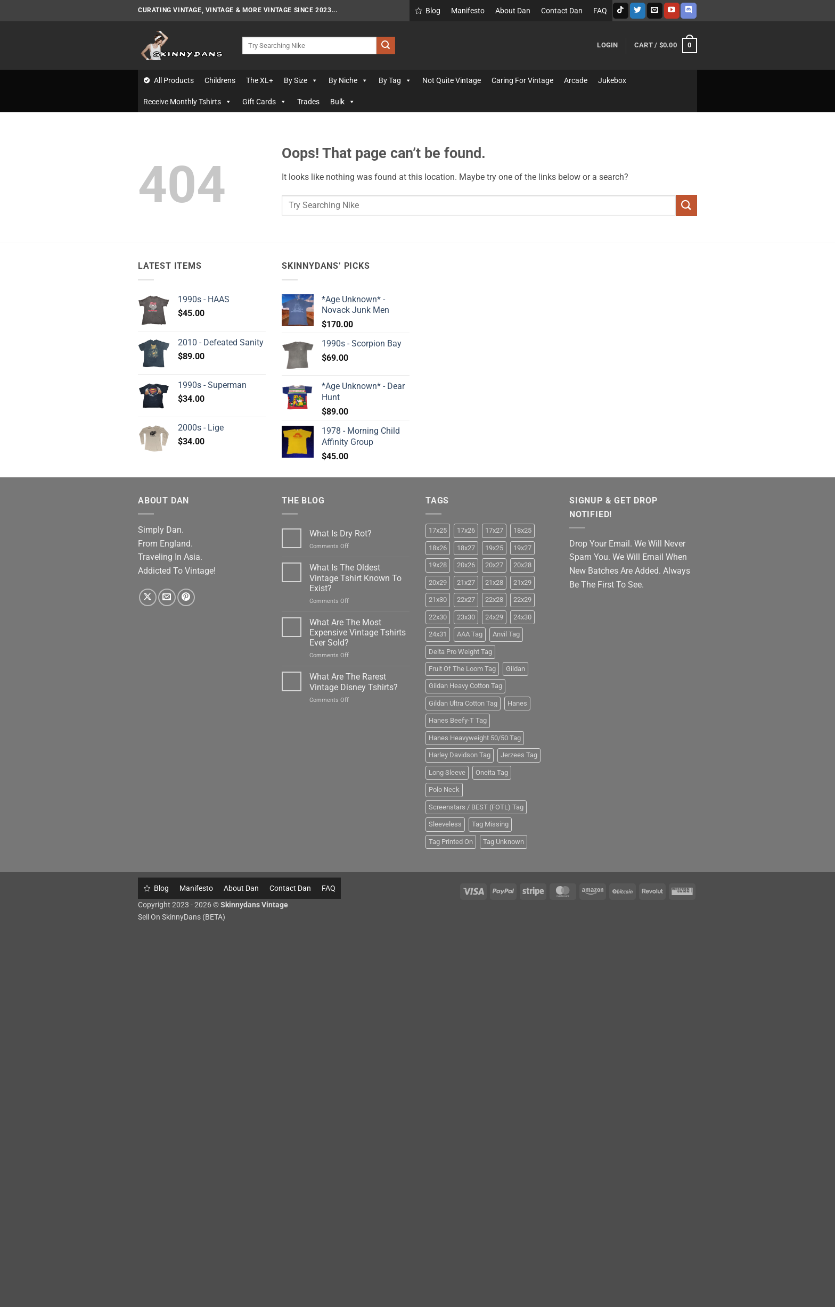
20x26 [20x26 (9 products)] (466, 565)
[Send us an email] (654, 11)
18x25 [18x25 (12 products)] (522, 530)
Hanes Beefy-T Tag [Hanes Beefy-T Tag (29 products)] (458, 720)
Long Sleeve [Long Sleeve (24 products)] (447, 772)
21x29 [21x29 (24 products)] (522, 582)
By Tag (395, 80)
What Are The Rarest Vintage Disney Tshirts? (353, 682)
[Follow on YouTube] (672, 11)
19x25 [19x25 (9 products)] (494, 548)
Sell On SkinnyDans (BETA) (181, 917)
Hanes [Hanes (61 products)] (517, 703)
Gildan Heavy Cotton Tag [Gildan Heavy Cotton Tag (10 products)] (465, 686)
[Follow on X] (148, 597)
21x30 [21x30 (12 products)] (438, 599)
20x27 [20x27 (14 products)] (494, 565)
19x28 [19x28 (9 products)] (438, 565)
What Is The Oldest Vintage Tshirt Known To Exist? (355, 577)
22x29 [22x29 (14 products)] (522, 599)
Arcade (575, 80)
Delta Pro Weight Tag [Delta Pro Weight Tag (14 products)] (460, 652)
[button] (607, 45)
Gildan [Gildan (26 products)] (515, 669)
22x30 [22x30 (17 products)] (438, 617)
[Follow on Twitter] (637, 11)
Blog (432, 10)
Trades (308, 101)
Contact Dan (562, 10)
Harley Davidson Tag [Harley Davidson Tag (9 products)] (459, 755)
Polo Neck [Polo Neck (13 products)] (444, 789)
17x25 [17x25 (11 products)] (438, 530)
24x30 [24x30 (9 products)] (522, 617)
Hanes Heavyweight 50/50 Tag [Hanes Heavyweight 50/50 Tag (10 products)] (475, 738)
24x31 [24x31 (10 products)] (438, 634)
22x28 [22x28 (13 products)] (494, 599)
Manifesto (468, 10)
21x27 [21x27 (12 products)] (466, 582)
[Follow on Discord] (688, 11)
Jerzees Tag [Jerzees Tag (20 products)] (519, 755)
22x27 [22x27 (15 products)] (466, 599)
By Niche (348, 80)
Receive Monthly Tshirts (187, 101)
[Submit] (385, 46)
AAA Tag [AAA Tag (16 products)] (469, 634)
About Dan (512, 10)
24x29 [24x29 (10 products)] (494, 617)
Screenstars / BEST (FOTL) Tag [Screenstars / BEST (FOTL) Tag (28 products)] (476, 807)
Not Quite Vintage (451, 80)
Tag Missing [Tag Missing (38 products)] (490, 824)
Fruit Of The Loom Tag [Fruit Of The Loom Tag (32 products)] (462, 669)
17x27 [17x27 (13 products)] (494, 530)
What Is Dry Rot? (340, 533)
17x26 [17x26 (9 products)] (466, 530)
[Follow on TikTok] (620, 11)
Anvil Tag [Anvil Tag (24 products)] (506, 634)
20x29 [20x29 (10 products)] (438, 582)
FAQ (600, 10)
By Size (301, 80)
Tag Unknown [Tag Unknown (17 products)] (503, 842)
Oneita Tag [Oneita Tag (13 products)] (492, 772)
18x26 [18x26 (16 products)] (438, 548)
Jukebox (612, 80)
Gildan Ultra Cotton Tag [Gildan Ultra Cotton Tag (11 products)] (463, 703)
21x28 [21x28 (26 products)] (494, 582)
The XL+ (259, 80)
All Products (174, 80)
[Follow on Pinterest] (186, 597)
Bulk (342, 101)
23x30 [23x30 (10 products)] (466, 617)
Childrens (219, 80)
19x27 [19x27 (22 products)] (522, 548)
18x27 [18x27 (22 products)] (466, 548)
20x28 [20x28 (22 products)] (522, 565)
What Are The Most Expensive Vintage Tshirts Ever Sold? (357, 632)
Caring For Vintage (522, 80)
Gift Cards (264, 101)
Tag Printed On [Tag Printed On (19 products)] (451, 842)
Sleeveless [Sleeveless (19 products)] (445, 824)
